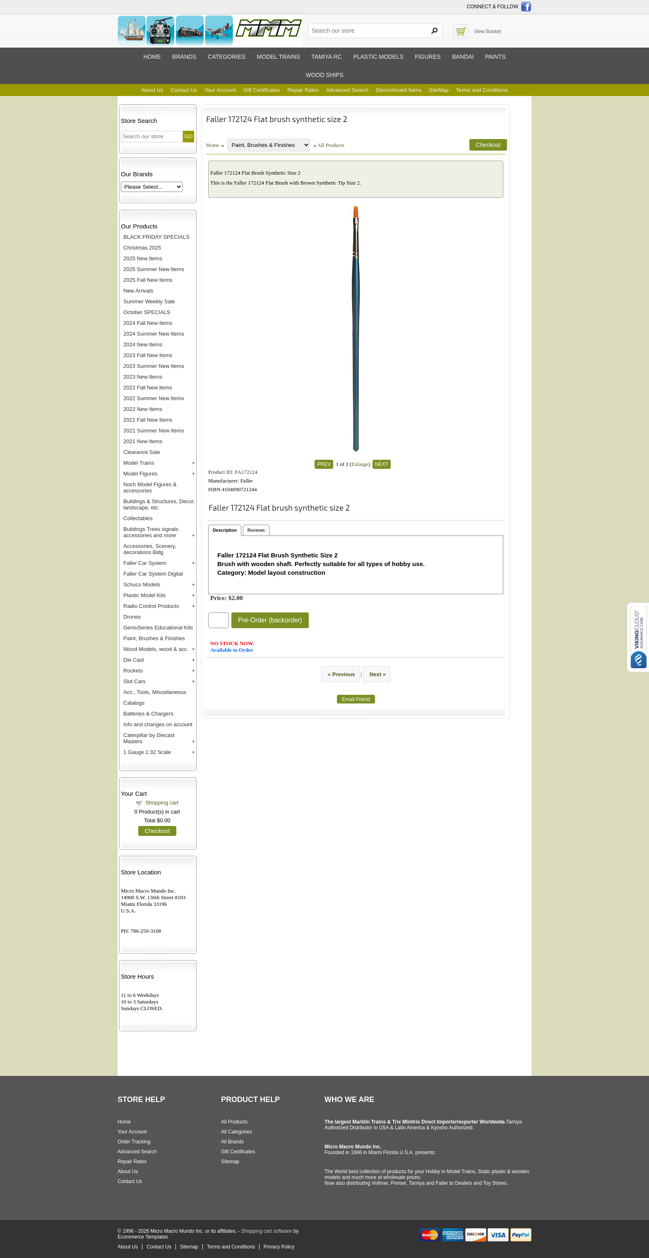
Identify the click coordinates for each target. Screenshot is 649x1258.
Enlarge (359, 464)
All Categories (236, 1132)
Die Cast (133, 660)
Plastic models (378, 56)
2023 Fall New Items (148, 355)
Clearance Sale (141, 452)
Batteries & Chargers (148, 714)
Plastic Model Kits (144, 595)
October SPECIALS (146, 312)
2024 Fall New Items (148, 323)
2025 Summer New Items (153, 269)
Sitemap (230, 1161)
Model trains (278, 56)
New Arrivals (138, 291)
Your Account (220, 90)
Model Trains (138, 463)
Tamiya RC (326, 56)
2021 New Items (142, 441)
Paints (495, 56)
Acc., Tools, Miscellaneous (154, 692)
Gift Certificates (261, 90)
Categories (226, 56)
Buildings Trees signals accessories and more (150, 532)
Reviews (256, 530)
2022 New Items (142, 409)
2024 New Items (142, 344)
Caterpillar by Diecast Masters (149, 738)
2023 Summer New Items (153, 366)
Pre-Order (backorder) (270, 620)
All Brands (232, 1142)
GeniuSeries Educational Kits (158, 627)
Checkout (157, 831)
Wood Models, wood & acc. (155, 649)
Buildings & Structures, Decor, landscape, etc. (159, 504)
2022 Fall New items (147, 387)
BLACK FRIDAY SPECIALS (156, 237)
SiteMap (439, 90)
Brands (184, 56)
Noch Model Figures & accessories (150, 487)
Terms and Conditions (482, 90)
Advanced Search (347, 90)
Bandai (463, 56)
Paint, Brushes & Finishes (154, 638)
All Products (330, 145)
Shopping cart (161, 802)
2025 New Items (142, 258)
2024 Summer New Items (153, 334)
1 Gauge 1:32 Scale (147, 752)
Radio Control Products (151, 606)
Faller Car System (144, 563)
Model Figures (140, 474)
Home (152, 56)
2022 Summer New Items (153, 398)
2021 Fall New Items (148, 420)
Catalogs (133, 703)
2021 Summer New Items (153, 430)
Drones (132, 617)
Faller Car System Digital (153, 574)
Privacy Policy (279, 1247)
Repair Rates (303, 90)
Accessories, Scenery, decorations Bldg (149, 549)
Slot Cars (134, 681)
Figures (427, 56)
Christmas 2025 (142, 248)
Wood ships (324, 75)
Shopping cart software (266, 1231)
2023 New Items (142, 377)
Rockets (133, 670)
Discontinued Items (399, 90)
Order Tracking (134, 1142)
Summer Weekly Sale (149, 301)
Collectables (138, 518)
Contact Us (184, 90)
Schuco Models (141, 584)
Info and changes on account (157, 724)
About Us (152, 90)
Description (225, 530)
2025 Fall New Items (148, 280)
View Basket (487, 31)
